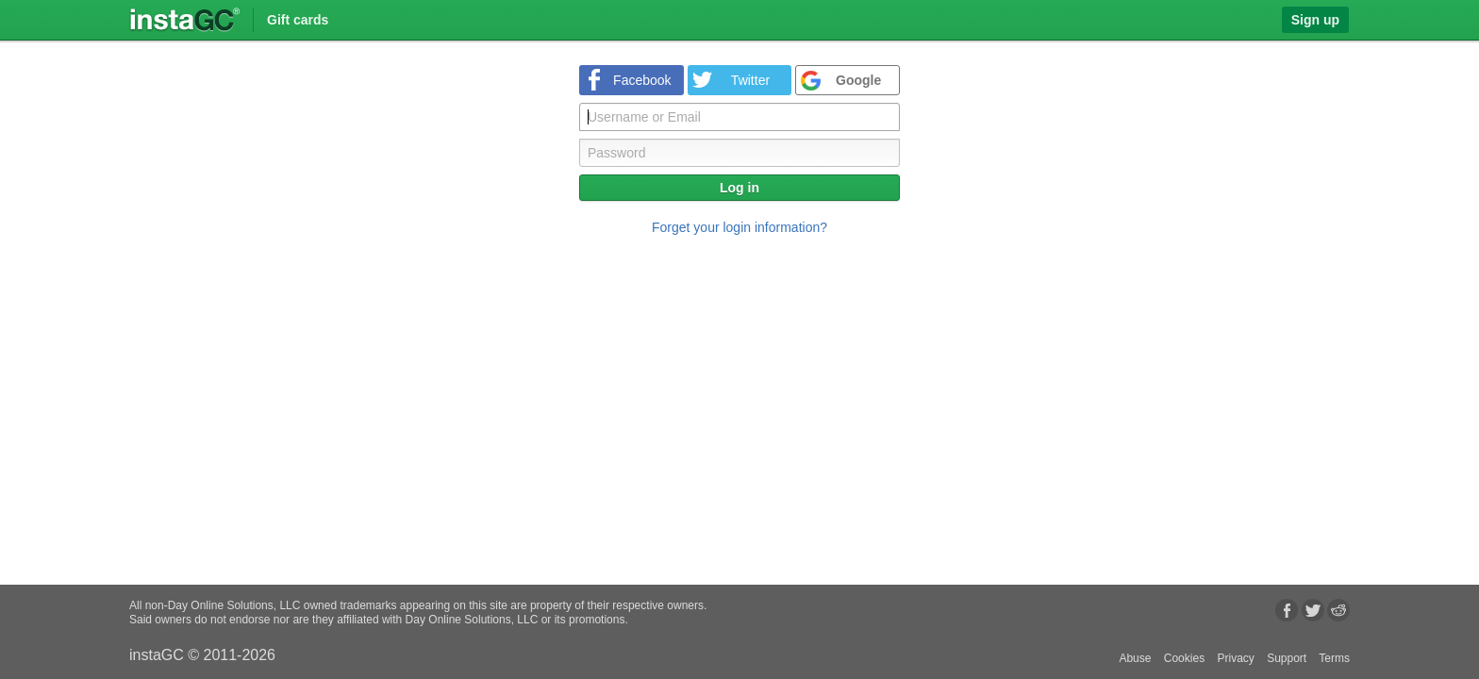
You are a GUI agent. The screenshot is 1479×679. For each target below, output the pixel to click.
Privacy (1235, 658)
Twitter (750, 80)
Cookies (1184, 658)
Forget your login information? (739, 227)
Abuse (1135, 658)
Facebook (642, 80)
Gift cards (297, 19)
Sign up (1315, 19)
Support (1286, 658)
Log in (739, 187)
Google (858, 80)
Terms (1334, 658)
